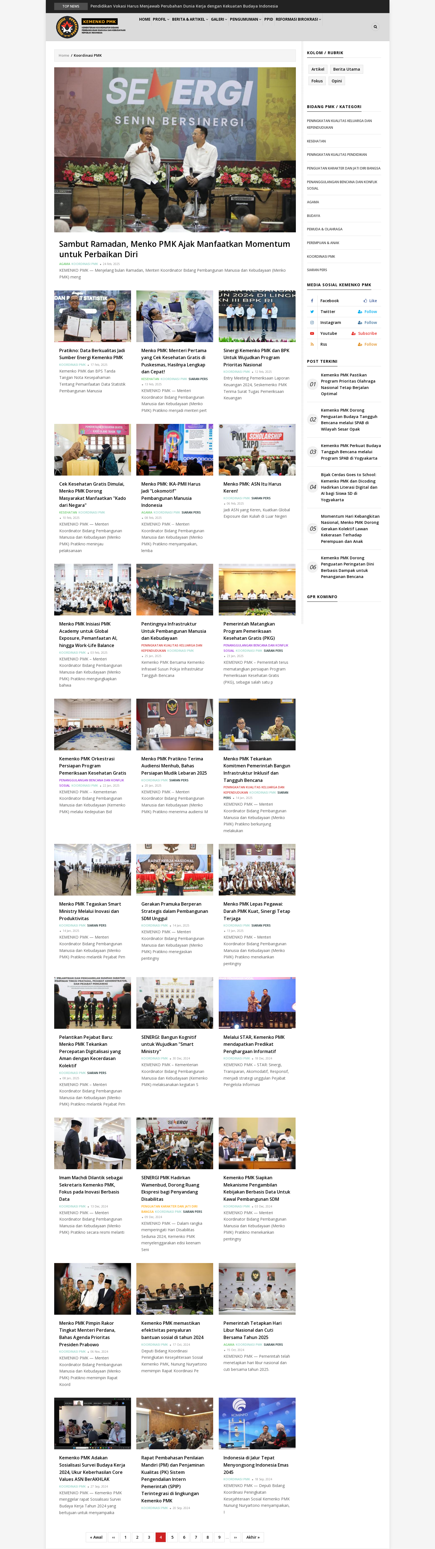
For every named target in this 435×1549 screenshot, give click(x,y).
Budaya (313, 216)
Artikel (318, 69)
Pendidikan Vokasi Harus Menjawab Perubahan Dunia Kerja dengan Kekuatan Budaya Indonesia (184, 6)
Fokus (317, 81)
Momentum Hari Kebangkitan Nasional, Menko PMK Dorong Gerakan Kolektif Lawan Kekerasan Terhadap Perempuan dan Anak (350, 529)
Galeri (235, 27)
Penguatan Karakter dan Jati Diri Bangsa (344, 168)
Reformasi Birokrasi (326, 27)
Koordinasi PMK (85, 264)
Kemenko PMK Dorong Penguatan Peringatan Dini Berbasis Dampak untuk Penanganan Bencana (347, 567)
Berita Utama (346, 69)
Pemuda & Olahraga (325, 229)
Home (147, 27)
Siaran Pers (198, 379)
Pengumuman (265, 27)
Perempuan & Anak (323, 243)
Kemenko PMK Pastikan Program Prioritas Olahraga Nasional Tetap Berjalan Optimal (348, 385)
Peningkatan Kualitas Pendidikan (337, 155)
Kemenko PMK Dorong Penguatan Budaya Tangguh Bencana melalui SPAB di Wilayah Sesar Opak (349, 420)
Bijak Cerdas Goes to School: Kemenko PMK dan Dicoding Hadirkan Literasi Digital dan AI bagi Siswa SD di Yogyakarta (349, 487)
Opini (337, 81)
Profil (169, 27)
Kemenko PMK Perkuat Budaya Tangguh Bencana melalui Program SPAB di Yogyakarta (351, 452)
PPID (293, 27)
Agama (64, 264)
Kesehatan (150, 379)
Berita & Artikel (202, 27)
